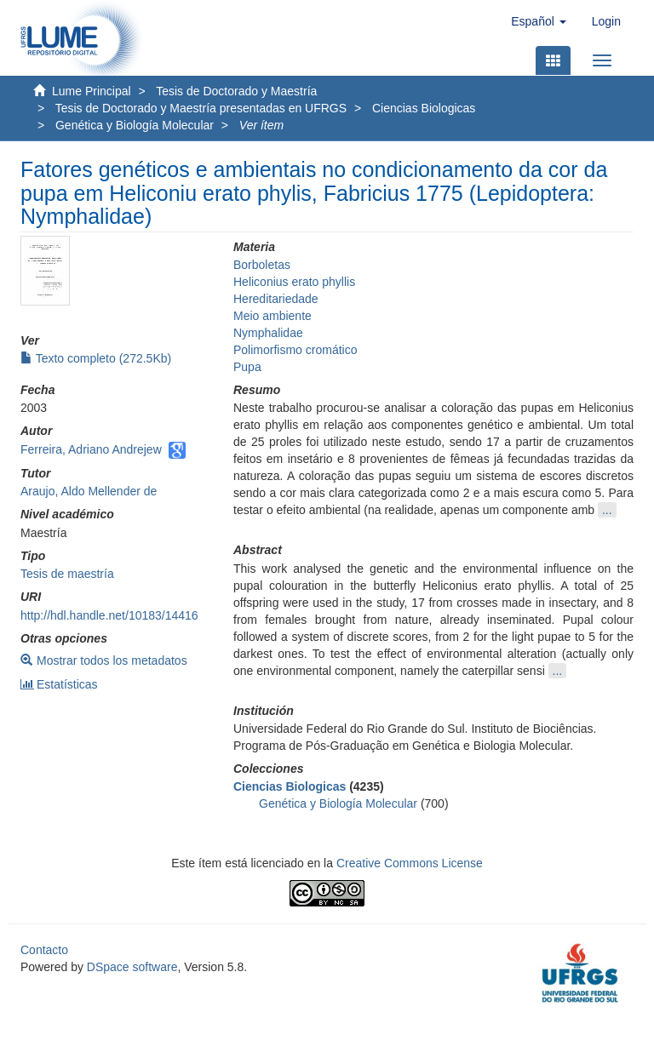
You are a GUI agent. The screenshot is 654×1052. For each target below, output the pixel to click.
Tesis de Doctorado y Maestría (236, 91)
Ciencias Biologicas (423, 108)
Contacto (44, 950)
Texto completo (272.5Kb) (95, 358)
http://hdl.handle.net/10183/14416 (109, 615)
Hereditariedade (275, 299)
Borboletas (261, 265)
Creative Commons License (409, 863)
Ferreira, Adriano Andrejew (91, 449)
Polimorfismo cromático (295, 350)
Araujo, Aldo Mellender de (88, 491)
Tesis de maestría (67, 573)
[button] (538, 21)
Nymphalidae (268, 333)
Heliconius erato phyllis (294, 282)
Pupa (247, 367)
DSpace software (132, 967)
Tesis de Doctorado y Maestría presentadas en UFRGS (201, 108)
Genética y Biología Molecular (134, 125)
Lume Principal (91, 91)
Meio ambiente (272, 316)
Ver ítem (261, 125)
